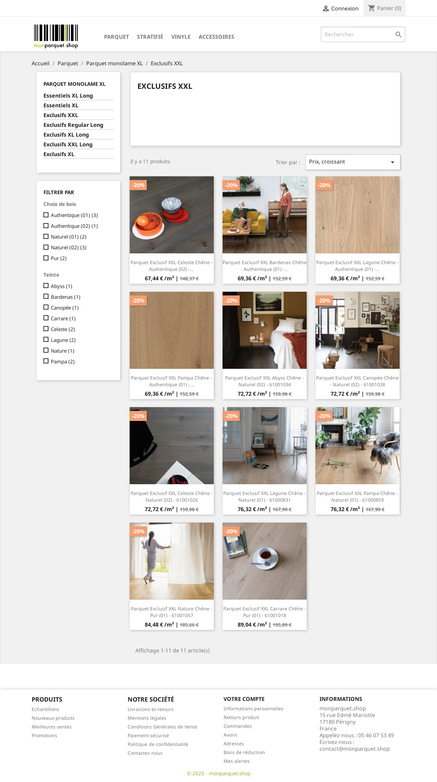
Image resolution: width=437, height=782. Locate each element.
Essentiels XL (60, 105)
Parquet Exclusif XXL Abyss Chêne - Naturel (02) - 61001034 (264, 381)
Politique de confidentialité (158, 744)
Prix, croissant (353, 162)
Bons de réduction (244, 752)
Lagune (63, 339)
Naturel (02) (69, 247)
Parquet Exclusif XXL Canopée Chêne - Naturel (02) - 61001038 (357, 381)
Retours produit (241, 717)
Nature (62, 350)
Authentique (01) (74, 215)
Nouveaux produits (53, 718)
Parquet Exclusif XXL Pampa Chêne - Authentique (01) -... (171, 381)
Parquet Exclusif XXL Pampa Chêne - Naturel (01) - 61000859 (357, 496)
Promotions (44, 735)
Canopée (65, 307)
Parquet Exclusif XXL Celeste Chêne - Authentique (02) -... (172, 265)
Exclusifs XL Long (66, 134)
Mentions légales (147, 718)
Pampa (63, 361)
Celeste (63, 329)
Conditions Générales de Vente (162, 726)
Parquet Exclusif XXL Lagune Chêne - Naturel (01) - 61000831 (264, 496)
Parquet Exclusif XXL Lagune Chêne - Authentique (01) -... (357, 265)
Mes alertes (237, 761)
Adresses (234, 743)
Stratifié (150, 36)
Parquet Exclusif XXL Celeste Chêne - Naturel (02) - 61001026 (172, 496)
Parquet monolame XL (74, 83)
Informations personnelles (253, 708)
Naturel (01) (69, 236)
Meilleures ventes (52, 726)
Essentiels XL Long (68, 95)
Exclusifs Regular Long (73, 125)
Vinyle (181, 36)
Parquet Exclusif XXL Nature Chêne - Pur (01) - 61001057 (171, 611)
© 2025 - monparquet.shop (218, 773)
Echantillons (45, 709)
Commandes (238, 726)
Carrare (63, 318)
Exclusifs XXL (60, 115)
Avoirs (230, 735)
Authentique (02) (74, 225)
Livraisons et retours (151, 709)
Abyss (61, 286)
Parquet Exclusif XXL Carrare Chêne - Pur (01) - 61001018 (264, 611)
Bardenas (65, 296)
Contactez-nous (145, 753)
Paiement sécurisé (148, 735)
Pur (59, 258)
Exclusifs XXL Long (68, 144)
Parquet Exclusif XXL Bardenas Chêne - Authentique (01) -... (265, 265)
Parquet (116, 36)
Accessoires (216, 36)
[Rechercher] (363, 34)
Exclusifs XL (58, 154)
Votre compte (244, 699)
